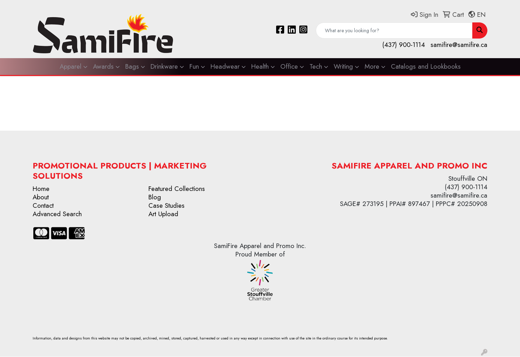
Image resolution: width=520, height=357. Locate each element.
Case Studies (166, 205)
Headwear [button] (225, 66)
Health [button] (260, 66)
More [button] (372, 66)
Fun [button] (194, 66)
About (41, 197)
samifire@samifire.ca (459, 44)
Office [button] (289, 66)
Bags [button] (132, 66)
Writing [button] (343, 66)
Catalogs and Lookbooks (426, 66)
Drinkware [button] (164, 66)
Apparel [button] (70, 66)
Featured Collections (176, 188)
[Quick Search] (394, 30)
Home (41, 188)
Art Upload (163, 214)
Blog (154, 197)
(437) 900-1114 (403, 44)
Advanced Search (57, 214)
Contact (43, 205)
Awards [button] (103, 66)
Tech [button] (315, 66)
